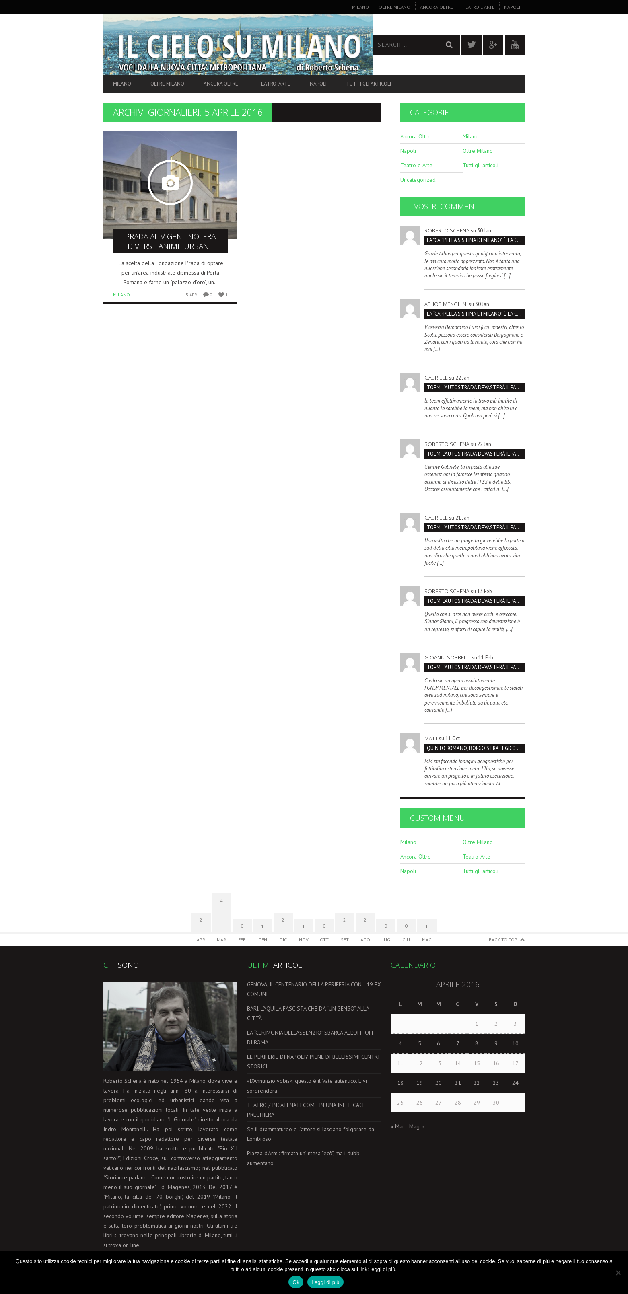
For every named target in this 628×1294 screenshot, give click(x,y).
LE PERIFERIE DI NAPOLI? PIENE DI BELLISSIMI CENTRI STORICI (313, 1061)
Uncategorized (418, 179)
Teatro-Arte (273, 83)
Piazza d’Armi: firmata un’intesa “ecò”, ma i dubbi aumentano (304, 1158)
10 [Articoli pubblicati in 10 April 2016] (515, 1043)
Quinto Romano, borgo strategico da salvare (476, 748)
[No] (618, 1273)
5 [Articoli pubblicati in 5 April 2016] (419, 1043)
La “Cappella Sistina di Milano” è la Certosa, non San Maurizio (476, 240)
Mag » (416, 1126)
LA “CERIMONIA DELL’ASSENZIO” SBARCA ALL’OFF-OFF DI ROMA (311, 1037)
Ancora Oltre (436, 7)
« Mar (397, 1126)
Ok (295, 1282)
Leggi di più (325, 1282)
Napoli (512, 7)
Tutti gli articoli (368, 83)
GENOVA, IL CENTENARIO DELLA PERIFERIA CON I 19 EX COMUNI (314, 989)
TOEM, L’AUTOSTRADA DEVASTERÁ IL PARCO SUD (476, 387)
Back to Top (503, 940)
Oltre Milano (394, 7)
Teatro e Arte (478, 7)
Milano (360, 7)
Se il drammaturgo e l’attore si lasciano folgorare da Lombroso (310, 1134)
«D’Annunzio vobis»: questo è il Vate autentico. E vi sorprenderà (307, 1085)
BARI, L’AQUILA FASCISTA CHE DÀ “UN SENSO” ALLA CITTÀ (308, 1013)
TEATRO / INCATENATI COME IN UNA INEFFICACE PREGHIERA (306, 1109)
